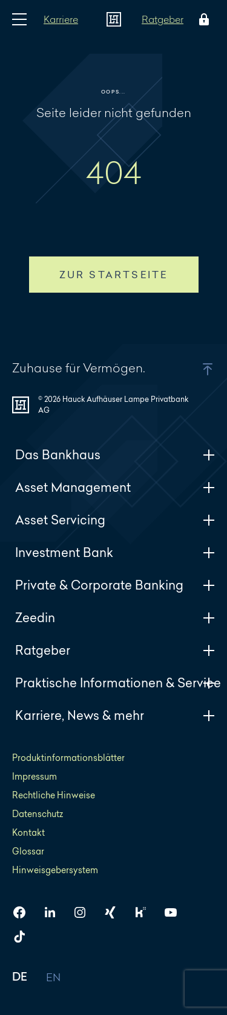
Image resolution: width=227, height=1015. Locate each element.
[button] (192, 369)
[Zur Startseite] (113, 19)
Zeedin (115, 617)
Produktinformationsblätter (68, 757)
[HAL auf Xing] (115, 912)
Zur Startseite (113, 274)
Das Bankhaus (115, 455)
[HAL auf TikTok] (24, 936)
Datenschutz (37, 813)
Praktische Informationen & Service (118, 683)
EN (53, 978)
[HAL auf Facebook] (24, 912)
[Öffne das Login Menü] (201, 19)
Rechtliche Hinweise (53, 795)
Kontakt (28, 832)
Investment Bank (115, 552)
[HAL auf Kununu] (145, 912)
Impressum (34, 776)
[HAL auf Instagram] (85, 912)
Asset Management (115, 487)
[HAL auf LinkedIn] (54, 912)
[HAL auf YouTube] (175, 912)
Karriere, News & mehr (115, 715)
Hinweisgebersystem (55, 870)
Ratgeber (162, 19)
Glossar (28, 851)
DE (20, 978)
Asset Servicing (115, 520)
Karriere (61, 19)
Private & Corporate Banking (115, 585)
